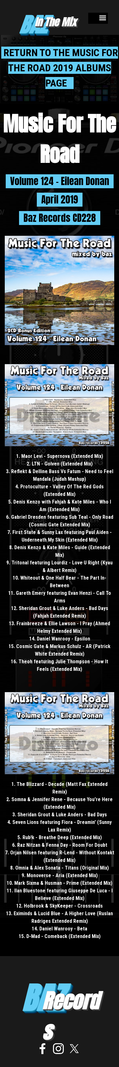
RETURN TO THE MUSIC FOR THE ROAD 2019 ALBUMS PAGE (59, 68)
